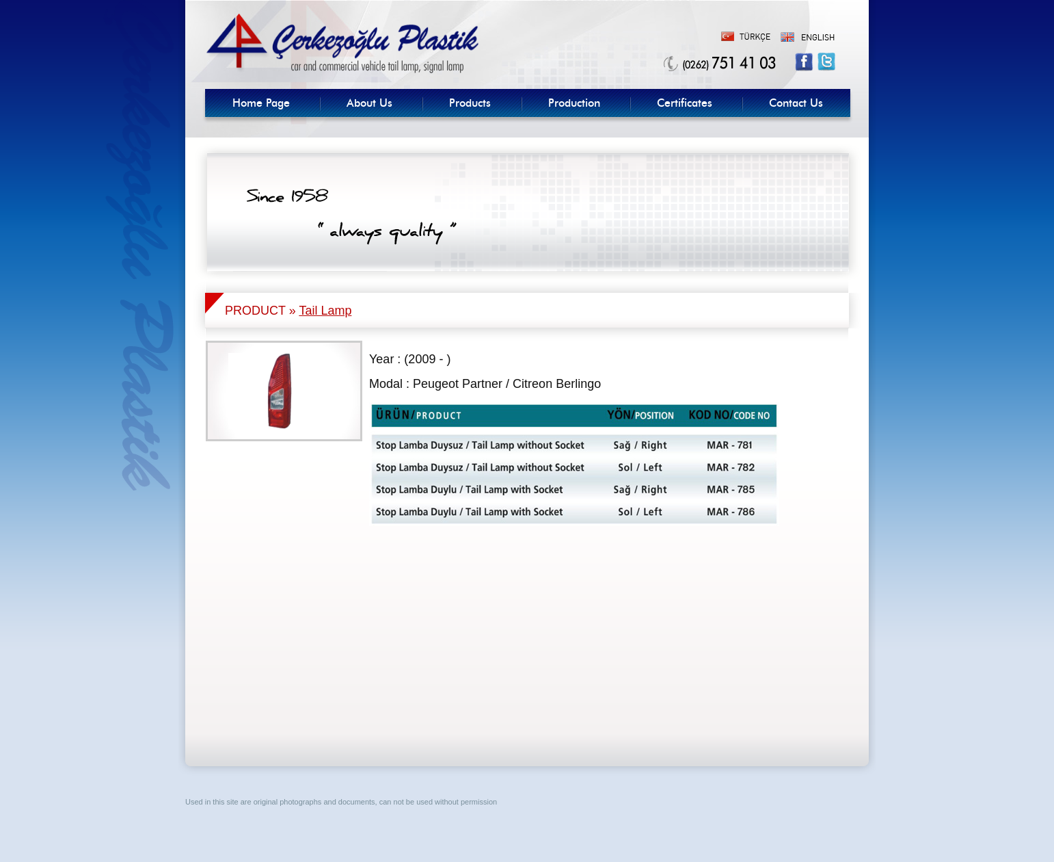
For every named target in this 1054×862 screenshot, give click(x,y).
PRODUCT (255, 310)
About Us (369, 103)
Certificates (684, 103)
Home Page (261, 103)
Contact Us (796, 103)
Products (470, 103)
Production (574, 103)
